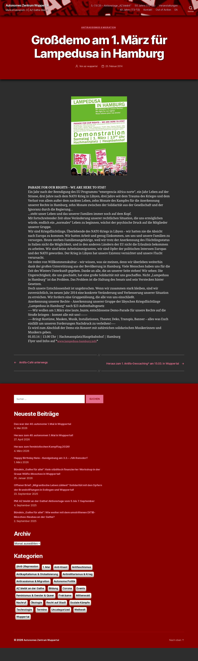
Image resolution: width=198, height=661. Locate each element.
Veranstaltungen (168, 5)
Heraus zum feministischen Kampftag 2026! (45, 451)
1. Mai (49, 576)
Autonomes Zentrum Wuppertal (30, 5)
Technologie (24, 622)
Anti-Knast (65, 576)
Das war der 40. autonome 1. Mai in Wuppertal (46, 428)
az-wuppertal (90, 67)
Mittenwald (89, 607)
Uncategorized (64, 622)
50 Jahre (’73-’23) (145, 5)
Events (86, 599)
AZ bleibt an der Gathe (31, 599)
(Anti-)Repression (28, 576)
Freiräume (70, 607)
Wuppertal (23, 629)
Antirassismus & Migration (99, 28)
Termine (43, 622)
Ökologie (38, 614)
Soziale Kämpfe (85, 614)
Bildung (57, 599)
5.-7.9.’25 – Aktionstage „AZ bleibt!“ (111, 5)
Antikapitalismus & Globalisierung (39, 584)
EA (176, 10)
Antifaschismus (88, 576)
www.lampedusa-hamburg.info (79, 342)
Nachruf (21, 614)
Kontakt (147, 10)
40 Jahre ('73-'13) (130, 10)
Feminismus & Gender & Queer (37, 607)
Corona (72, 599)
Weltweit (85, 622)
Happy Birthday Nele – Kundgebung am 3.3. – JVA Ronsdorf (56, 462)
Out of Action (163, 10)
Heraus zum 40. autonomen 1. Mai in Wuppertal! (47, 439)
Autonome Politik (69, 591)
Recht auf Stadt (59, 614)
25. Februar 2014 (114, 67)
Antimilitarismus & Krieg (83, 584)
